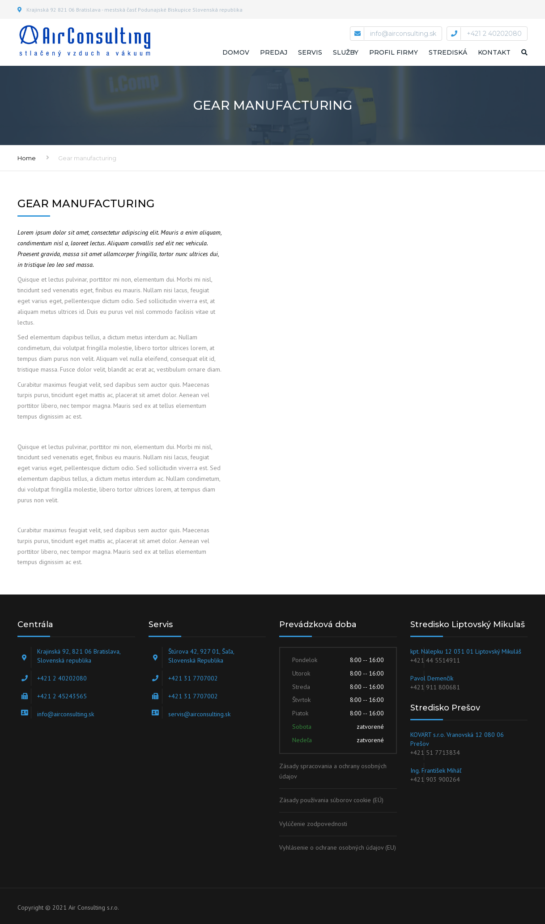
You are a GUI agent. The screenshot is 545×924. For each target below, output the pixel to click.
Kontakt (494, 52)
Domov (235, 52)
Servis (310, 52)
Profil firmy (393, 52)
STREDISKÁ (448, 52)
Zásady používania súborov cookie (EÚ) (331, 800)
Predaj (273, 52)
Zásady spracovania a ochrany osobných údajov (333, 771)
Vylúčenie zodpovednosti (313, 824)
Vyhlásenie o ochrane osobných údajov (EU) (337, 847)
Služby (345, 52)
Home (26, 158)
